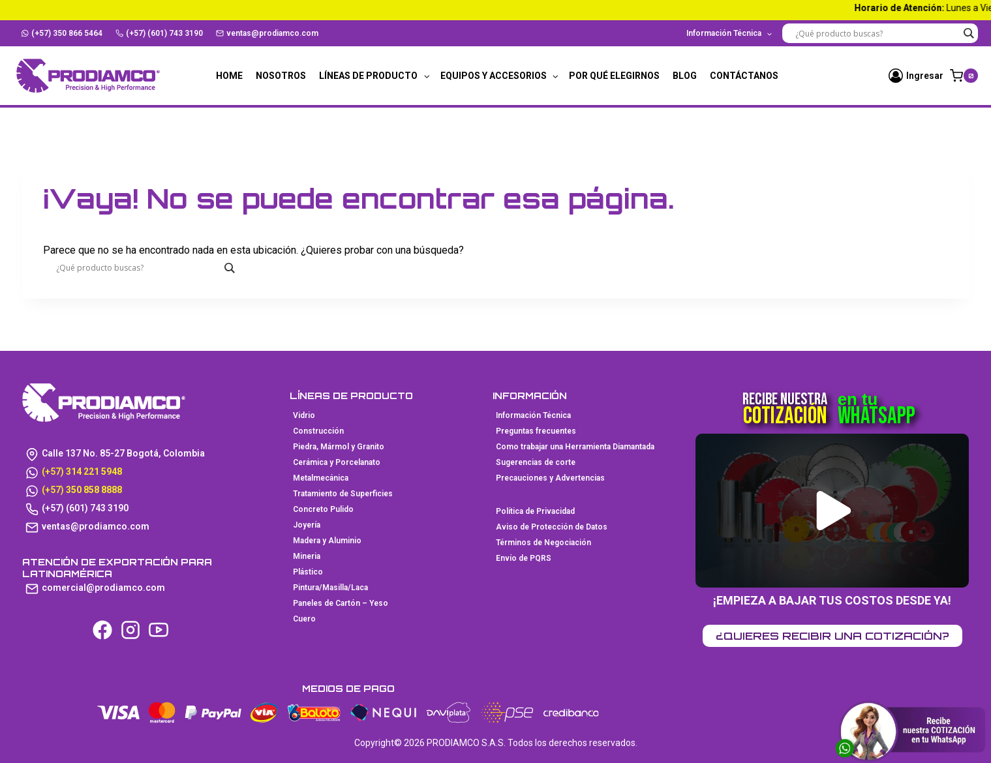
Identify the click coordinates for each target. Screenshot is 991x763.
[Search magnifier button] (968, 33)
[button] (834, 511)
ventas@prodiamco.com (267, 33)
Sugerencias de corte (535, 462)
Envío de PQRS (523, 558)
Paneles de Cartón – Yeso (340, 603)
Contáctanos (744, 75)
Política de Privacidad (535, 511)
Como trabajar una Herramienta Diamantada (575, 446)
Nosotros (281, 75)
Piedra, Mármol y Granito (338, 446)
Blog (685, 75)
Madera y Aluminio (327, 540)
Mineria (306, 556)
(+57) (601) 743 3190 (159, 33)
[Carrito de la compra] (964, 75)
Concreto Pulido (323, 509)
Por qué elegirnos (614, 75)
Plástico (308, 571)
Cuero (304, 618)
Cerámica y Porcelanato (336, 462)
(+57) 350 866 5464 (62, 33)
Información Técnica (533, 415)
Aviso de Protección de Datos (551, 526)
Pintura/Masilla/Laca (330, 587)
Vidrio (304, 415)
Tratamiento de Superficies (343, 493)
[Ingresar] (916, 75)
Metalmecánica (320, 478)
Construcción (318, 431)
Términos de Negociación (543, 542)
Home (229, 75)
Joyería (306, 525)
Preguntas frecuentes (536, 431)
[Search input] (876, 33)
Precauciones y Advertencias (550, 478)
